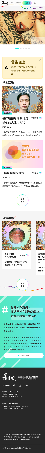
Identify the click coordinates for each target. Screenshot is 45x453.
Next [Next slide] (41, 40)
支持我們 (27, 3)
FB (14, 385)
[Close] (39, 60)
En (35, 3)
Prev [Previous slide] (34, 40)
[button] (17, 48)
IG (20, 385)
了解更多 (34, 118)
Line (26, 385)
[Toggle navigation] (42, 3)
